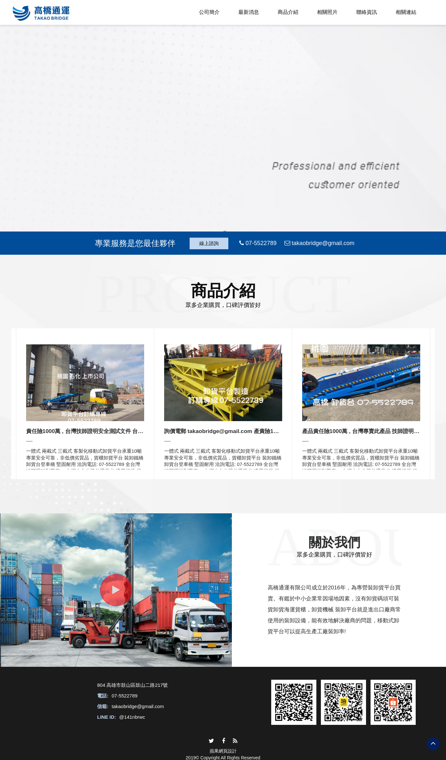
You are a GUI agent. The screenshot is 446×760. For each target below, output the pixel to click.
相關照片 (327, 12)
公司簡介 (209, 12)
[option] (85, 403)
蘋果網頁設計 (223, 751)
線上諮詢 (209, 243)
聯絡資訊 (366, 12)
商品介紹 (288, 12)
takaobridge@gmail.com (138, 706)
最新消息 (248, 12)
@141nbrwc (132, 717)
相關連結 (406, 12)
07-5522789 (124, 695)
